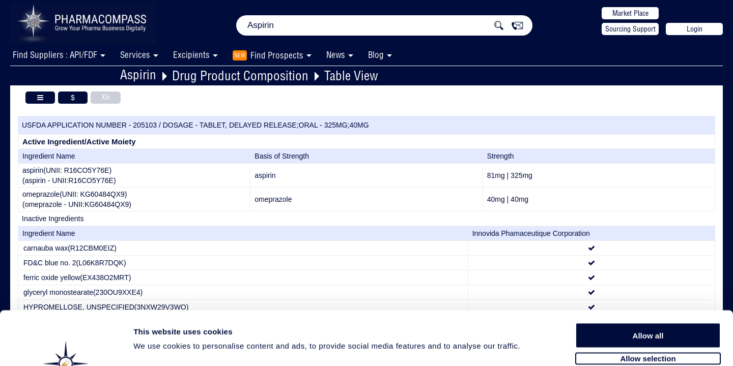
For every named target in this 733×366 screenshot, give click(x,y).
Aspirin (138, 74)
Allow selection (647, 303)
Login (694, 29)
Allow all (648, 281)
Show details (534, 346)
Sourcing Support (630, 29)
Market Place (630, 13)
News (335, 54)
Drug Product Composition (240, 75)
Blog (376, 54)
